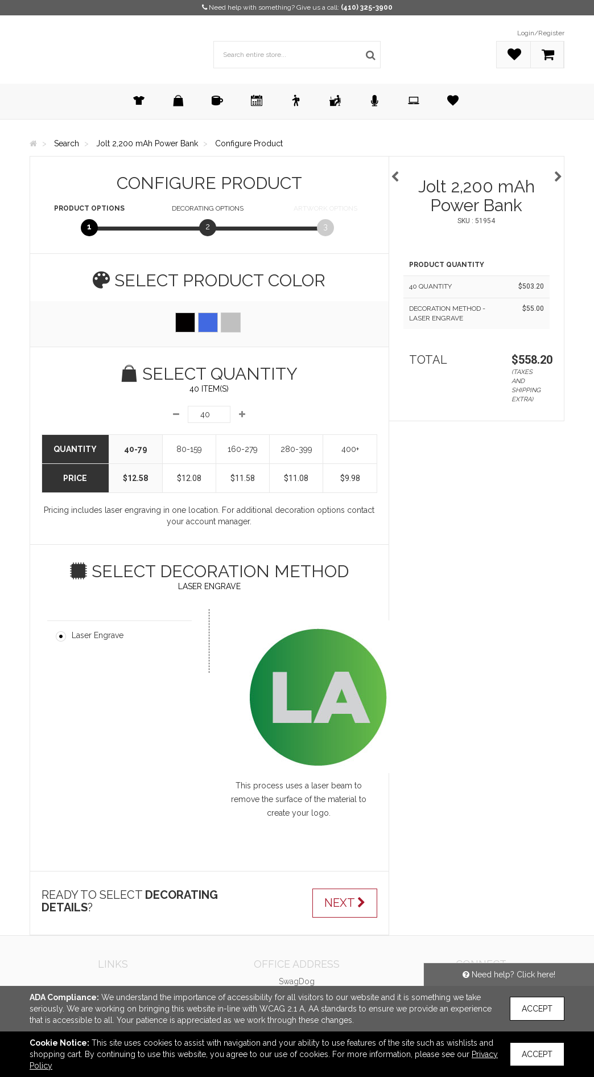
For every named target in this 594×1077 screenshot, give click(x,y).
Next (344, 903)
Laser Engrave (97, 635)
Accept (537, 1008)
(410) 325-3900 (367, 7)
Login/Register (540, 33)
